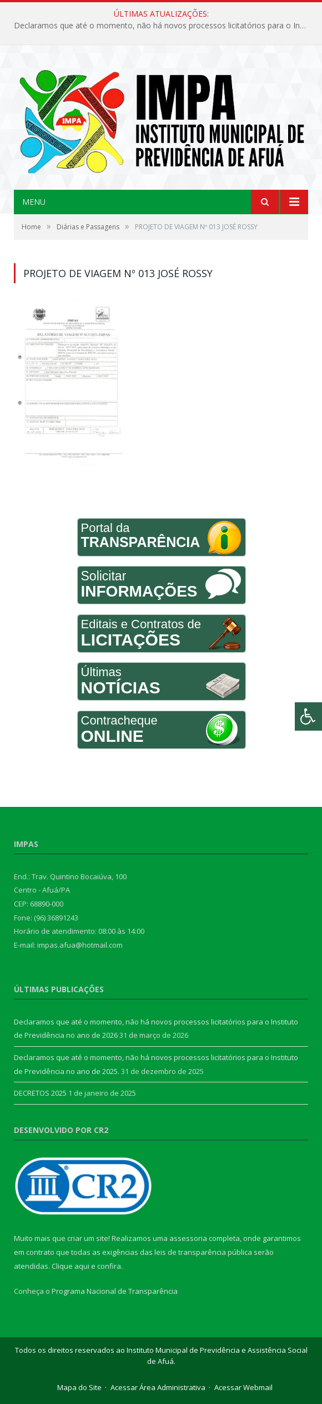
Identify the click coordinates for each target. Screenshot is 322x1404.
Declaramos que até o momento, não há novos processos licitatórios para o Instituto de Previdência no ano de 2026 (164, 26)
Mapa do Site (79, 1387)
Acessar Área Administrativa (157, 1387)
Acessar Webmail (243, 1387)
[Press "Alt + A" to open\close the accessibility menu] (308, 716)
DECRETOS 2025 (40, 1093)
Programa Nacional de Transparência (115, 1291)
